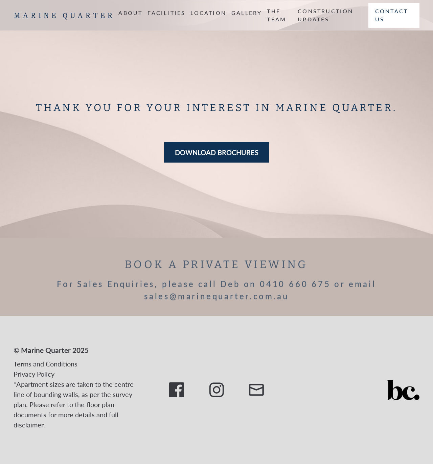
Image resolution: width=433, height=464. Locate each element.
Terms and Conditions (45, 364)
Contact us (391, 15)
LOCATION (208, 12)
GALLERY (246, 12)
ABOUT (130, 12)
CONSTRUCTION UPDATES (325, 15)
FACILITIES (166, 12)
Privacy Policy (34, 374)
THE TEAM (276, 15)
